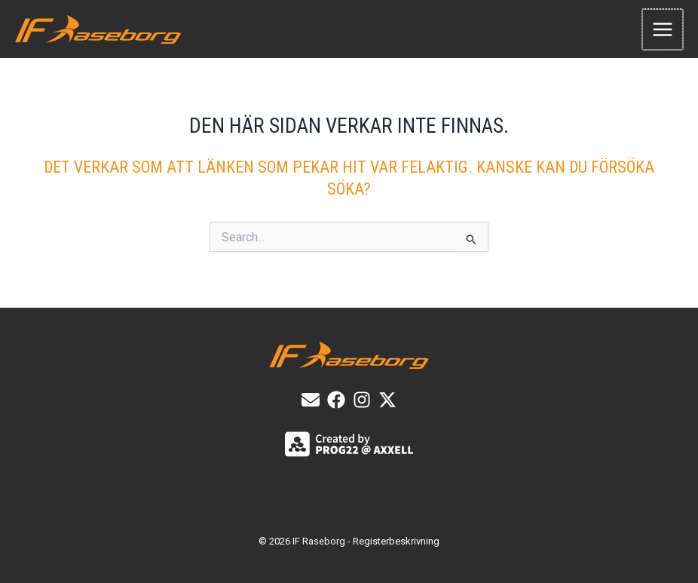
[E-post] (311, 400)
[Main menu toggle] (663, 30)
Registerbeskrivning (396, 541)
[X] (387, 400)
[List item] (336, 400)
